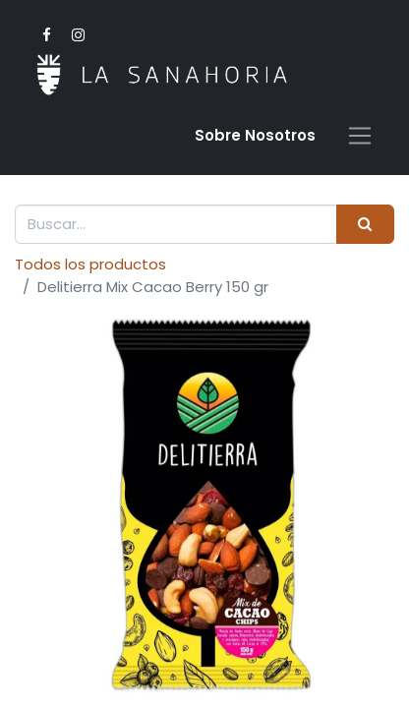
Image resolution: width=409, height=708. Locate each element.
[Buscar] (365, 225)
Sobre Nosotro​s (255, 135)
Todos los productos (90, 264)
